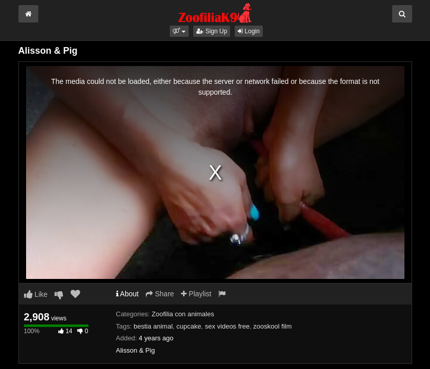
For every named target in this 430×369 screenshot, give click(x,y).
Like (36, 294)
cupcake (188, 326)
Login (249, 31)
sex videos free (227, 326)
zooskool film (272, 326)
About (127, 294)
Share (160, 294)
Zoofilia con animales (183, 314)
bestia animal (153, 326)
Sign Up (211, 31)
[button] (179, 31)
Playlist (196, 294)
